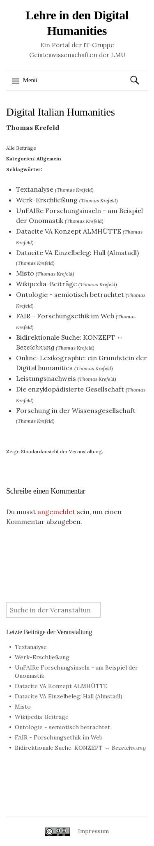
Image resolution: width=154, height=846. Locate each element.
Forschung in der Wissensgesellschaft (76, 410)
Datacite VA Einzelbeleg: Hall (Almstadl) (77, 252)
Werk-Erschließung (47, 200)
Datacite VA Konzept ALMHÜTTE (68, 231)
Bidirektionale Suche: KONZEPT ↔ (80, 747)
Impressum (93, 831)
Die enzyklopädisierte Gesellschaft (70, 389)
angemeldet (56, 512)
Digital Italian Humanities (60, 112)
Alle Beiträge (21, 148)
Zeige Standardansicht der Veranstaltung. (54, 451)
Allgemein (49, 158)
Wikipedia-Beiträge (46, 284)
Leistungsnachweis (46, 378)
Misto (25, 273)
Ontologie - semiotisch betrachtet (70, 294)
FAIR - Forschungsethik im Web (65, 316)
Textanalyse (34, 189)
